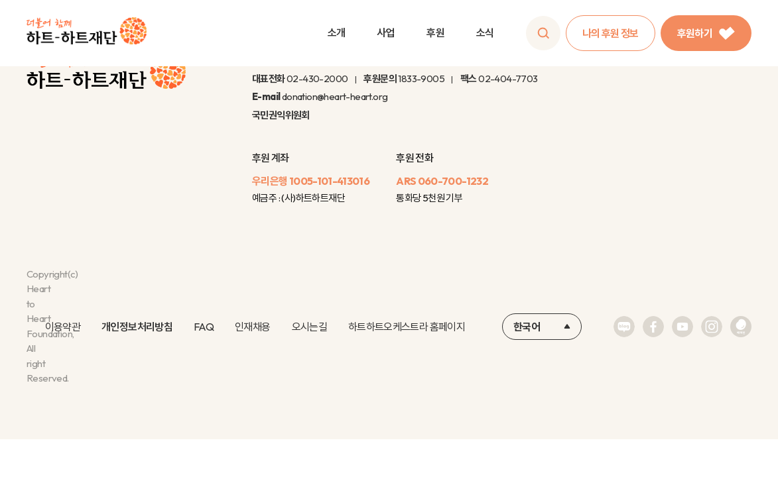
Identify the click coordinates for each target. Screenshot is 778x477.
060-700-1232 (453, 180)
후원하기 (706, 33)
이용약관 (62, 326)
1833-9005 (421, 78)
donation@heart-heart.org (335, 96)
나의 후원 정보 (610, 33)
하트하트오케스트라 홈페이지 (406, 326)
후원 (435, 32)
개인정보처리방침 (136, 326)
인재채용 (252, 326)
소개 (337, 32)
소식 (485, 32)
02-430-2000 (317, 78)
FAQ (204, 326)
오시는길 (309, 326)
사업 (386, 32)
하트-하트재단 (87, 33)
